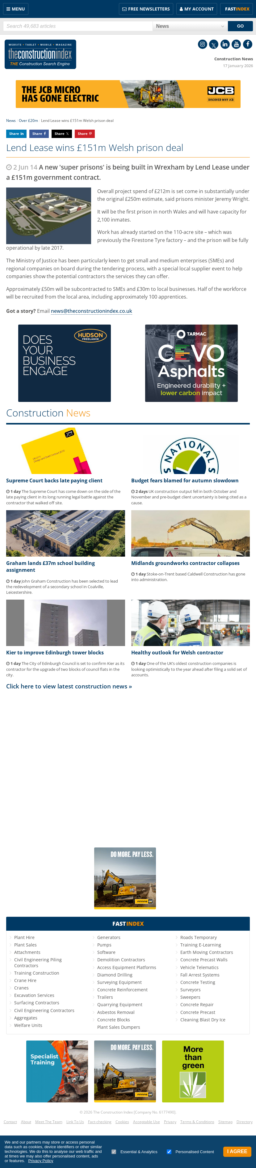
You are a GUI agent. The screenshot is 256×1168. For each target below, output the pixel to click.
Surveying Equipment (119, 982)
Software (106, 952)
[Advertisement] (128, 768)
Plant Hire (24, 937)
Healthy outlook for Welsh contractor (177, 652)
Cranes (21, 988)
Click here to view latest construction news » (69, 686)
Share (14, 133)
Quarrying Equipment (119, 1004)
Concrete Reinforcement (122, 990)
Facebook (247, 44)
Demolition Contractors (121, 960)
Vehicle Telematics (199, 967)
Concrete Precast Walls (204, 960)
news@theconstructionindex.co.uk (91, 311)
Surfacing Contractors (36, 1003)
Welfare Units (28, 1025)
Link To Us (75, 1121)
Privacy (170, 1121)
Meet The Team (48, 1121)
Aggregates (25, 1018)
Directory (245, 1121)
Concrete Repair (197, 1004)
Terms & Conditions (197, 1121)
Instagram (202, 44)
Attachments (27, 952)
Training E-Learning (200, 945)
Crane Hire (25, 980)
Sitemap (225, 1121)
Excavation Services (34, 995)
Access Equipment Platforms (126, 967)
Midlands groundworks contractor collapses (185, 563)
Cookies (122, 1121)
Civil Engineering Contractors (44, 1010)
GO (240, 26)
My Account (199, 9)
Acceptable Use (146, 1121)
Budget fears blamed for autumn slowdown (185, 480)
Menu (18, 9)
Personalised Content (190, 1151)
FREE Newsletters (149, 9)
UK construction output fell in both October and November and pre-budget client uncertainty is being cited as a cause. (188, 497)
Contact (10, 1121)
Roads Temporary (198, 937)
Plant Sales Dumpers (118, 1027)
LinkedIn (225, 44)
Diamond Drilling (114, 975)
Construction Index (40, 54)
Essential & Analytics (134, 1151)
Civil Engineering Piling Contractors (38, 962)
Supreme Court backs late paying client (54, 480)
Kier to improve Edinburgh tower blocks (55, 652)
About (26, 1121)
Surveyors (190, 990)
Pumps (104, 945)
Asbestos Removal (116, 1012)
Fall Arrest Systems (200, 975)
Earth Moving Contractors (206, 952)
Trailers (105, 997)
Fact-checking (99, 1121)
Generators (108, 937)
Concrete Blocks (113, 1020)
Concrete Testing (197, 982)
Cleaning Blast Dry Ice (202, 1020)
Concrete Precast (197, 1012)
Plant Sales (25, 945)
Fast (237, 9)
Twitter (213, 44)
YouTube (236, 44)
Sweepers (190, 997)
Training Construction (36, 973)
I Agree (237, 1151)
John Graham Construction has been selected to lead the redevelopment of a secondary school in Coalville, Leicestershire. (62, 586)
